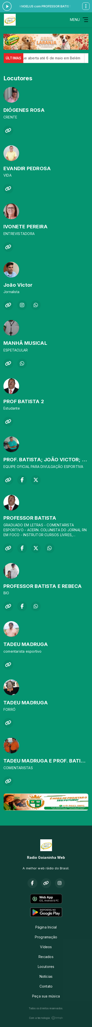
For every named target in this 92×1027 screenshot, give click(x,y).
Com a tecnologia (46, 1018)
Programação (46, 937)
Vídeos (46, 947)
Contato (46, 986)
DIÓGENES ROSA (24, 110)
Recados (46, 957)
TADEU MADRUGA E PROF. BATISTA (47, 761)
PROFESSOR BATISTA (29, 518)
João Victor (17, 285)
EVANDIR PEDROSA (27, 168)
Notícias (46, 976)
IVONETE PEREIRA (25, 227)
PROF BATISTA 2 (23, 401)
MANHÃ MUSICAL (25, 343)
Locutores (46, 966)
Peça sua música (46, 996)
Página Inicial (46, 927)
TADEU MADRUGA (25, 644)
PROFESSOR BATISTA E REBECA (42, 586)
